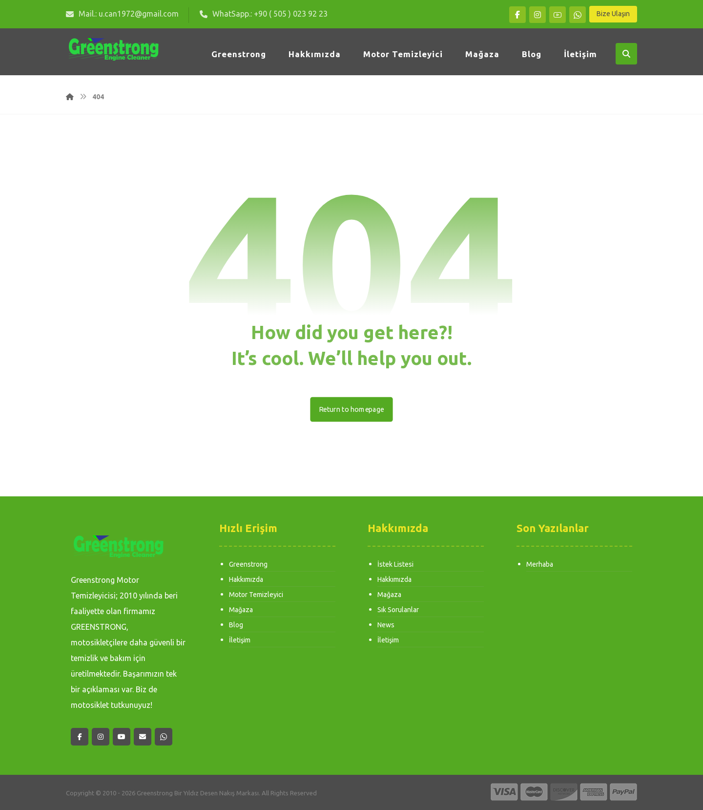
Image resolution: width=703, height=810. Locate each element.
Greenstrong (248, 565)
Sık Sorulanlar (398, 612)
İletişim (239, 643)
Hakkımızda (246, 580)
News (385, 627)
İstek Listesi (395, 565)
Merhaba (539, 565)
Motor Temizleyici (256, 596)
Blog (236, 627)
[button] (517, 14)
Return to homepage (351, 409)
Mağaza (241, 612)
